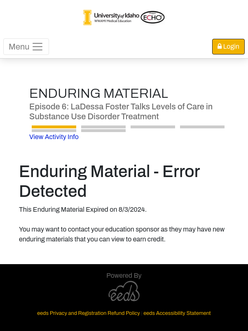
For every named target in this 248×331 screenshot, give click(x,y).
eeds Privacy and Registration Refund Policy (88, 313)
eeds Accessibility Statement (177, 313)
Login (228, 46)
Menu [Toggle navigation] (26, 46)
